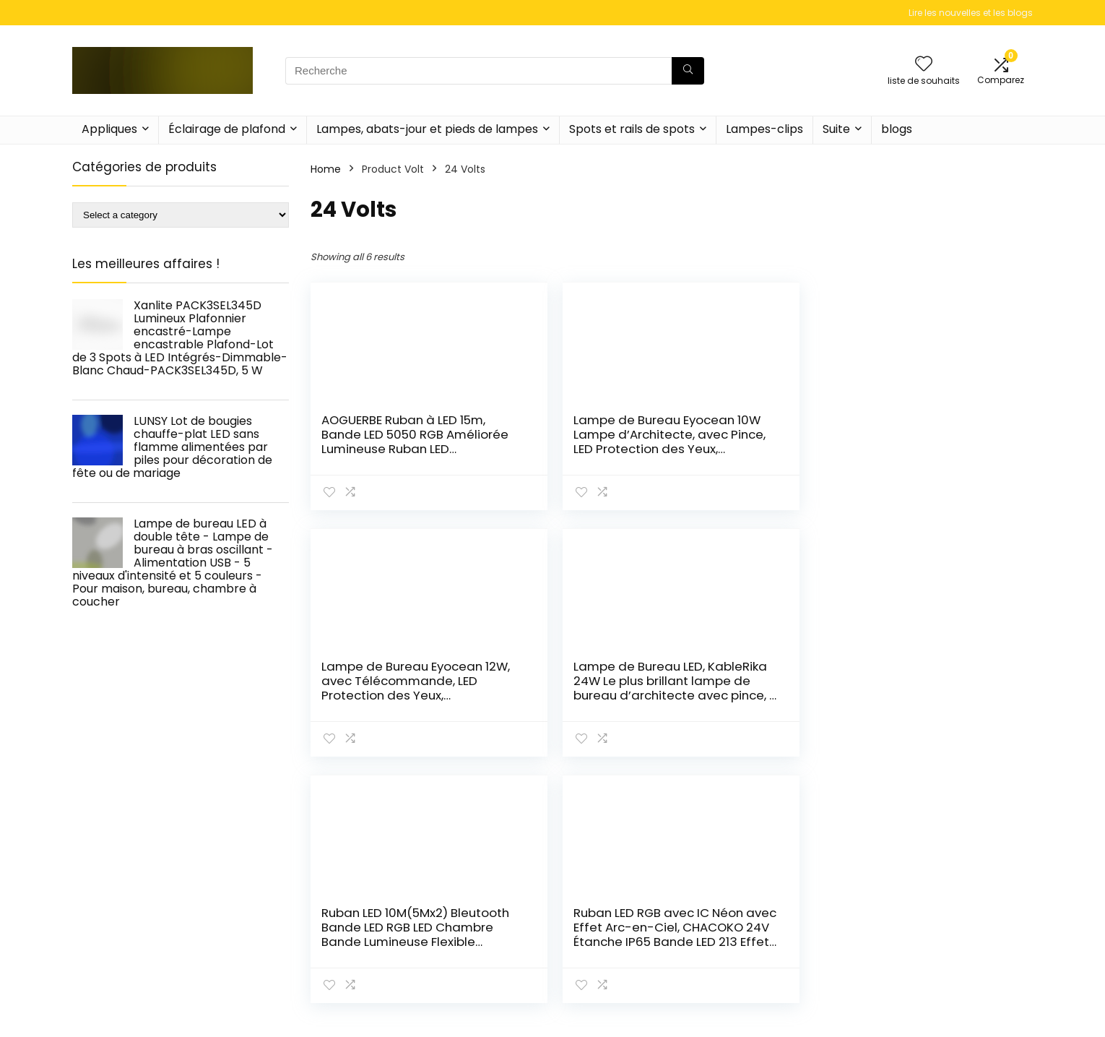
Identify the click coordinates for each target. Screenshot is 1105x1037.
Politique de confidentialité (955, 972)
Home (326, 169)
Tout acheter (766, 993)
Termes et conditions (942, 993)
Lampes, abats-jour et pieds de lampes (427, 129)
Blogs (745, 1013)
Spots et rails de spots (632, 129)
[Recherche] (688, 71)
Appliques (109, 129)
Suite (836, 129)
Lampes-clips (764, 129)
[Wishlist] (923, 65)
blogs (896, 129)
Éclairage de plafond (226, 129)
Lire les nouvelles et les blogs (971, 13)
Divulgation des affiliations (954, 1013)
